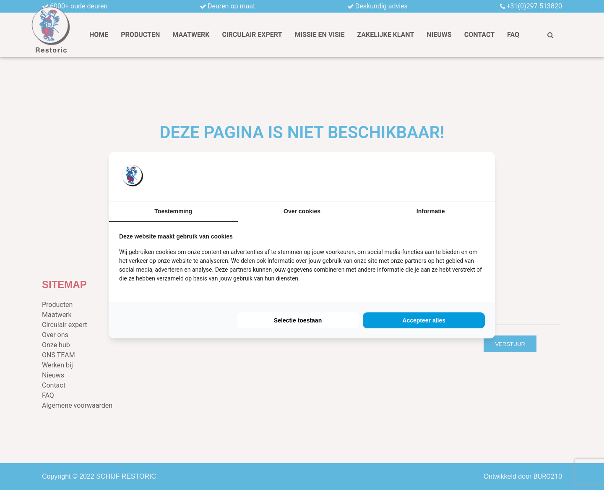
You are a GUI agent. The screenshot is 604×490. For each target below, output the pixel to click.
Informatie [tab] (431, 211)
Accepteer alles (423, 320)
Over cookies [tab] (302, 211)
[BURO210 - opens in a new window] (453, 176)
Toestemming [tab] (173, 211)
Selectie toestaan (298, 320)
